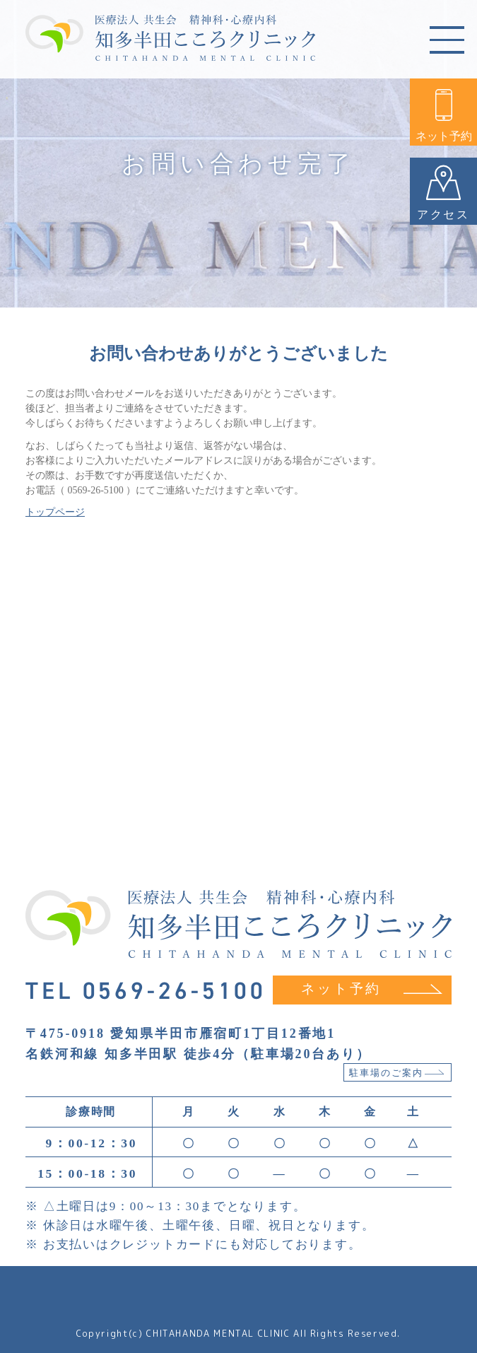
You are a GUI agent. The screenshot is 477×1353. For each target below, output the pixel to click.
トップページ (55, 512)
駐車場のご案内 (396, 1073)
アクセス (443, 193)
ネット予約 (444, 115)
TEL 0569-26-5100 (145, 991)
